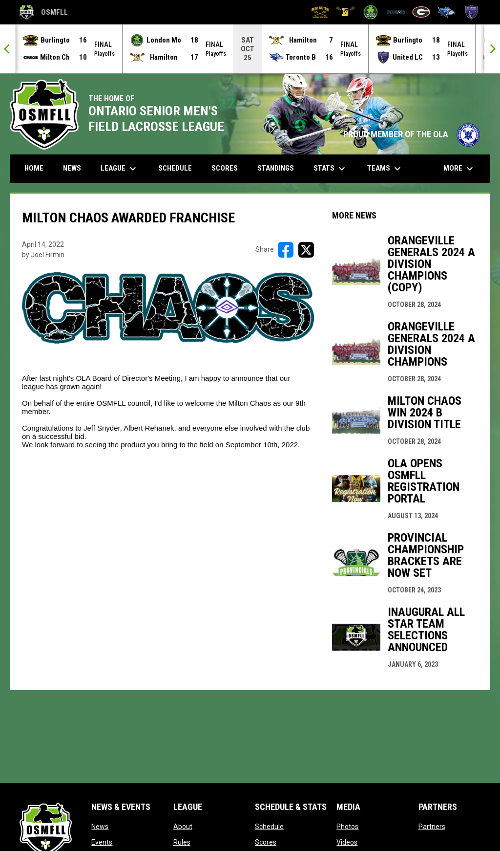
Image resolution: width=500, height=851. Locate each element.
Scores (265, 842)
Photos (347, 826)
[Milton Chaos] (396, 12)
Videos (346, 842)
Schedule (269, 826)
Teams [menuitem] (385, 168)
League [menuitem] (120, 168)
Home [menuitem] (33, 167)
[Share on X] (306, 249)
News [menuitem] (72, 167)
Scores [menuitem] (224, 167)
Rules (181, 842)
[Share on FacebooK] (285, 249)
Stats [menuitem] (330, 168)
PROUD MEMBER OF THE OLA (411, 134)
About (182, 826)
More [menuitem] (459, 168)
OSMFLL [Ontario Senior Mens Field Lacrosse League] (44, 12)
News (99, 826)
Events (101, 842)
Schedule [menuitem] (175, 167)
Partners (431, 826)
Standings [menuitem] (275, 167)
